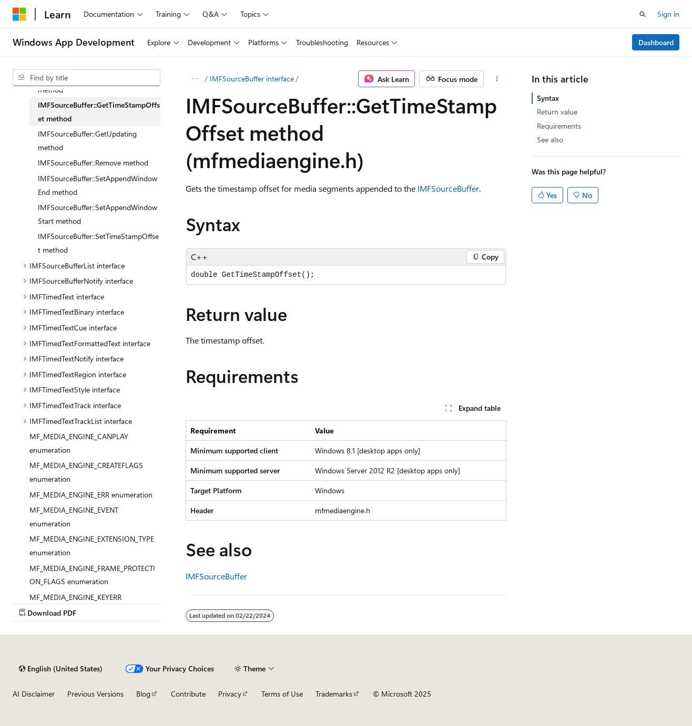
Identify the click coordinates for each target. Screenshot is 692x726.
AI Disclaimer (34, 694)
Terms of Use (282, 694)
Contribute (188, 694)
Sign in (668, 14)
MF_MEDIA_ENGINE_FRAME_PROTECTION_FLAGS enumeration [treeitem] (92, 575)
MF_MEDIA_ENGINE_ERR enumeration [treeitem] (90, 495)
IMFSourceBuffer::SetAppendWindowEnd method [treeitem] (97, 185)
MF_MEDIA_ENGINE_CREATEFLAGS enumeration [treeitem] (86, 472)
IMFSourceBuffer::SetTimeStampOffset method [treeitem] (98, 243)
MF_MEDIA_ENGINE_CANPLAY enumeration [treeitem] (78, 443)
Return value (557, 112)
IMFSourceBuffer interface (252, 79)
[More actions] (497, 78)
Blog (143, 694)
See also (550, 139)
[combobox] (86, 77)
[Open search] (642, 14)
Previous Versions (95, 694)
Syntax (548, 98)
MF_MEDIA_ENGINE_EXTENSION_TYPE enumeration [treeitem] (91, 545)
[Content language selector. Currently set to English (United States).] (61, 668)
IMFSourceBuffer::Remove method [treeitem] (93, 163)
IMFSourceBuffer (448, 188)
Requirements (559, 126)
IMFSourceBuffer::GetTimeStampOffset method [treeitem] (99, 111)
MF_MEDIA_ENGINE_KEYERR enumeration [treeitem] (75, 604)
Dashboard (656, 42)
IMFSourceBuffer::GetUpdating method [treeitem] (87, 140)
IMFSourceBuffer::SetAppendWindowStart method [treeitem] (97, 214)
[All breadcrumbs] (195, 78)
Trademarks (334, 694)
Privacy (229, 694)
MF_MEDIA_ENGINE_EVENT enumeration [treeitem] (73, 516)
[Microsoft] (19, 14)
